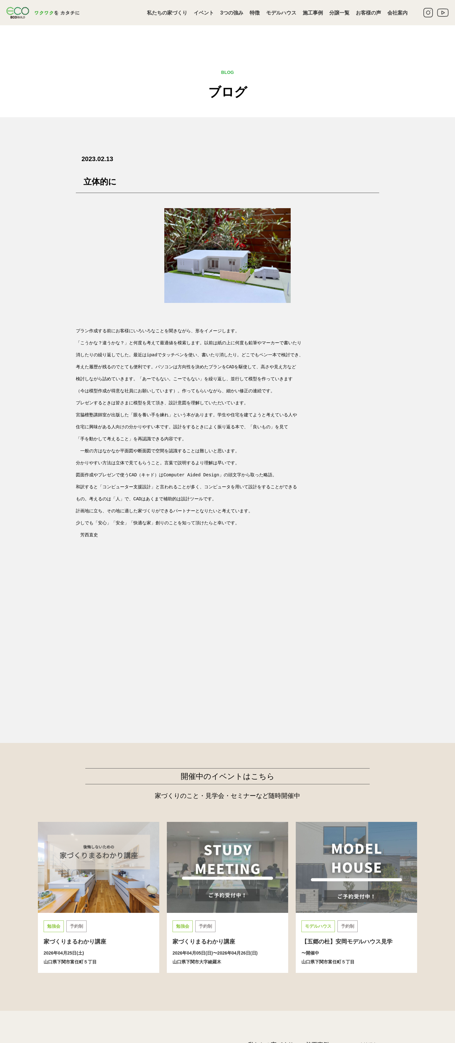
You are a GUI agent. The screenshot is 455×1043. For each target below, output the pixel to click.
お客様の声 (368, 12)
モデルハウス (281, 12)
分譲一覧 (339, 12)
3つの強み (231, 12)
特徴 (255, 12)
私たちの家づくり (167, 12)
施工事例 (313, 12)
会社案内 (397, 12)
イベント (204, 12)
